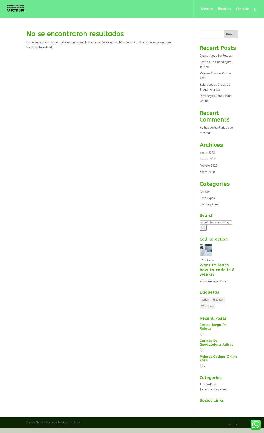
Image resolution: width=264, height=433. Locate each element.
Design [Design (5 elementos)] (205, 299)
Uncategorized (209, 204)
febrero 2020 (208, 165)
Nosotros (224, 9)
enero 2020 (207, 172)
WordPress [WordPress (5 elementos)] (207, 306)
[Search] (216, 222)
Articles (205, 192)
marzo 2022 (208, 159)
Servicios (207, 9)
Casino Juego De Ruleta (216, 55)
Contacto (242, 9)
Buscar (230, 34)
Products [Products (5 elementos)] (218, 299)
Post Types (207, 198)
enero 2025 (207, 153)
